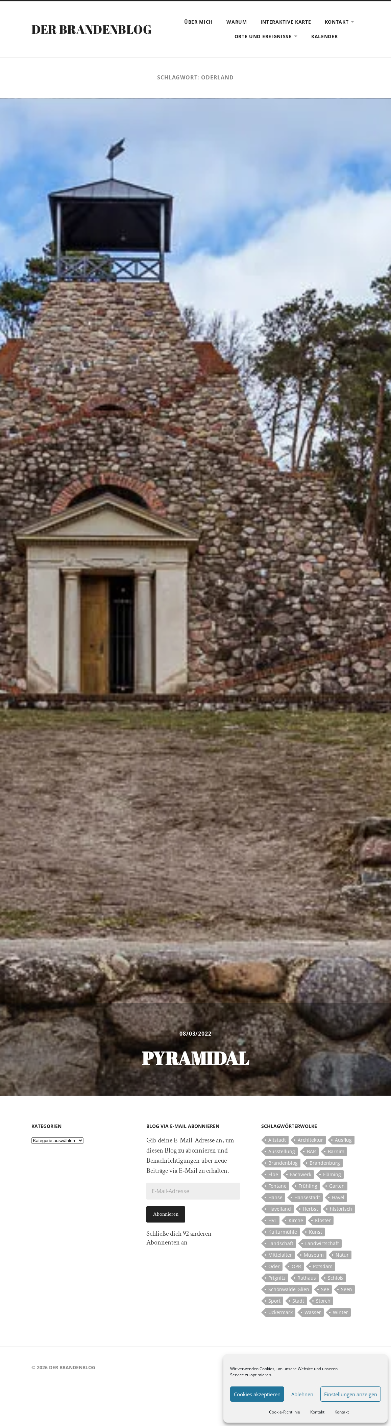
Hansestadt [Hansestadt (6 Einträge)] (307, 1197)
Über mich (198, 22)
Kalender (324, 36)
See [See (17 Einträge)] (325, 1289)
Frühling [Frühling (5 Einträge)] (307, 1186)
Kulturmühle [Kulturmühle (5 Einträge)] (282, 1232)
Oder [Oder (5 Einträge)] (274, 1266)
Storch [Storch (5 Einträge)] (323, 1301)
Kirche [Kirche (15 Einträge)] (296, 1220)
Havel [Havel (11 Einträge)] (338, 1197)
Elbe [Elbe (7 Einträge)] (273, 1174)
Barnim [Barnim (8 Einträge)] (336, 1151)
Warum (236, 22)
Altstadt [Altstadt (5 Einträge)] (277, 1140)
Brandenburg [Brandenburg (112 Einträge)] (325, 1163)
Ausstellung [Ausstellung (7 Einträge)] (281, 1151)
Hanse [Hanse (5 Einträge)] (275, 1197)
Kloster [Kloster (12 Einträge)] (323, 1220)
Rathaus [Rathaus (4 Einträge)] (306, 1278)
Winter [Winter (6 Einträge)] (340, 1312)
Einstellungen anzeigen (350, 1394)
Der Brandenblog (91, 29)
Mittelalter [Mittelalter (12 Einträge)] (280, 1255)
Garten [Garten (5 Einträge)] (337, 1186)
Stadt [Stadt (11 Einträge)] (298, 1301)
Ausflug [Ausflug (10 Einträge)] (343, 1140)
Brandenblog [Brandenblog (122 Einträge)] (283, 1163)
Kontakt (317, 1412)
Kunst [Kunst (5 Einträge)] (315, 1232)
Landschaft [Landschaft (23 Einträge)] (280, 1243)
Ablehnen (302, 1394)
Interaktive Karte (286, 22)
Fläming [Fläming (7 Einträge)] (332, 1174)
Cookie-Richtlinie (284, 1412)
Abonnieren (165, 1214)
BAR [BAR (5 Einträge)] (311, 1151)
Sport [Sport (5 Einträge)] (274, 1301)
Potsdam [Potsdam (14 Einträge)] (323, 1266)
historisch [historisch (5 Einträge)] (341, 1209)
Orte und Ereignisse (263, 36)
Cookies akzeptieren (257, 1394)
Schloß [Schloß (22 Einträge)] (335, 1278)
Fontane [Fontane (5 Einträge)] (277, 1186)
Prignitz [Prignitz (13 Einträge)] (277, 1278)
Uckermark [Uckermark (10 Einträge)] (280, 1312)
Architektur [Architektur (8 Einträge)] (310, 1140)
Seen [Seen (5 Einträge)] (346, 1289)
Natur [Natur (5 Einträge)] (342, 1255)
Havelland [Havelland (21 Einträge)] (279, 1209)
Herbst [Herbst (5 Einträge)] (310, 1209)
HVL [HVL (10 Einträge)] (272, 1220)
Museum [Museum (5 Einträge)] (314, 1255)
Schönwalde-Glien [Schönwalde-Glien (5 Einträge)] (288, 1289)
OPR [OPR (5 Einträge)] (296, 1266)
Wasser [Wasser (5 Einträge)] (312, 1312)
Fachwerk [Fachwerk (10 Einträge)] (300, 1174)
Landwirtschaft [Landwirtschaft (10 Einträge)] (322, 1243)
